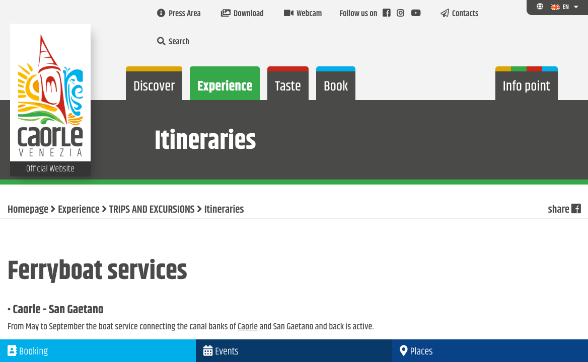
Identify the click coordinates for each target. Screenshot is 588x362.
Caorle (248, 327)
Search (173, 42)
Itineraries (224, 210)
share (564, 210)
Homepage (28, 210)
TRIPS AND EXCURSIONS (152, 210)
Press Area (179, 14)
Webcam (303, 14)
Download (242, 14)
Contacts (459, 14)
